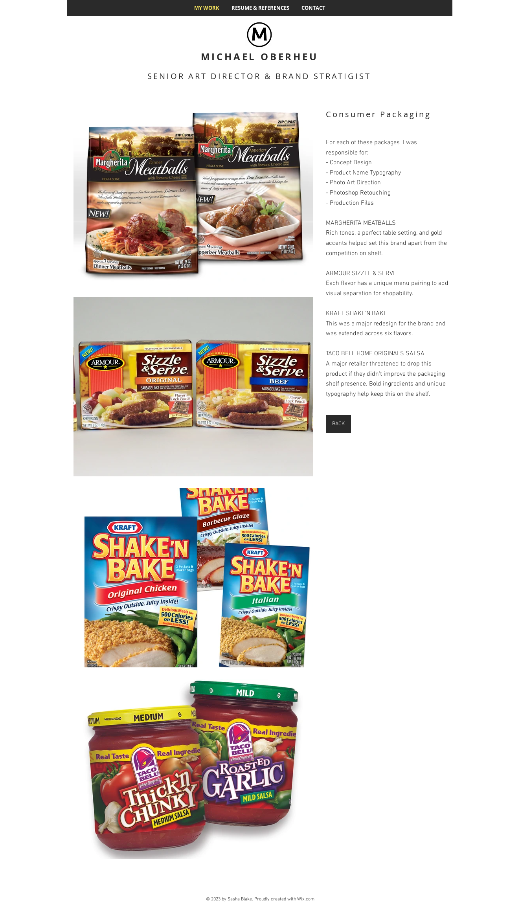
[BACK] (338, 424)
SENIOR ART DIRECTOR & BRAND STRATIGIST (259, 76)
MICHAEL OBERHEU (259, 56)
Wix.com (305, 899)
